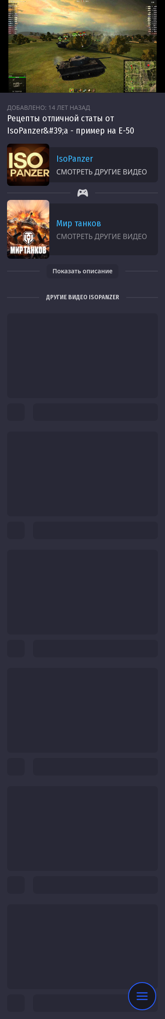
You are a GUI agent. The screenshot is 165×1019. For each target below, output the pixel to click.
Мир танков (78, 223)
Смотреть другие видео (101, 172)
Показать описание (82, 271)
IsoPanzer (74, 158)
